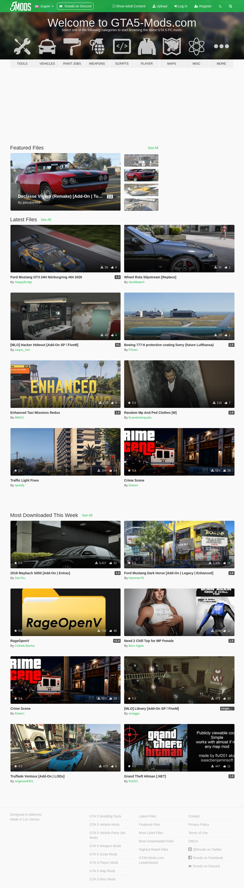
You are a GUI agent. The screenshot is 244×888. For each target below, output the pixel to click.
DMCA (193, 841)
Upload (159, 6)
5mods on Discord (204, 866)
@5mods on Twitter (204, 849)
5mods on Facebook (205, 858)
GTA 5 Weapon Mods (105, 846)
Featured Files (149, 824)
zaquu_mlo (22, 350)
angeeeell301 (24, 781)
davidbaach (137, 282)
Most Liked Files (151, 833)
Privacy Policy (198, 824)
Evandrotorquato (140, 417)
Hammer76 (136, 578)
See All (153, 148)
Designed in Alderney (26, 814)
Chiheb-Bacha (24, 645)
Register (203, 6)
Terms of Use (198, 833)
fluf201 (133, 781)
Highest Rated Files (153, 849)
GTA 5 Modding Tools (105, 816)
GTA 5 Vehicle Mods (105, 824)
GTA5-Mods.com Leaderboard (151, 860)
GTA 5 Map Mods (102, 871)
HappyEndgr (23, 282)
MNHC (19, 417)
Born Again (136, 645)
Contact (194, 816)
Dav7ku (20, 578)
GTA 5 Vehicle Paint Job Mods (107, 835)
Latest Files (147, 816)
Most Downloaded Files (156, 841)
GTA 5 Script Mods (103, 854)
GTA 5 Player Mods (104, 862)
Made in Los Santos (25, 819)
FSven (133, 350)
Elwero (133, 485)
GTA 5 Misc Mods (103, 879)
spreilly (19, 485)
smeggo (134, 713)
